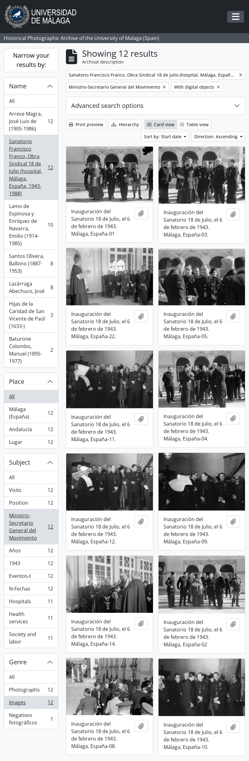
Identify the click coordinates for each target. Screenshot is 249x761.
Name (17, 86)
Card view (160, 124)
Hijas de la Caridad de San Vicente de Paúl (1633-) (31, 315)
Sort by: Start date (163, 136)
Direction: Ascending (216, 136)
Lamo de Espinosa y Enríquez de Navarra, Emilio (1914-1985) (31, 225)
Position (31, 504)
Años (31, 552)
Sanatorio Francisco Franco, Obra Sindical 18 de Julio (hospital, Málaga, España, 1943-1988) (31, 167)
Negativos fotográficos (31, 719)
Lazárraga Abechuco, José (31, 287)
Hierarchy (125, 124)
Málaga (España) (31, 413)
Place (16, 381)
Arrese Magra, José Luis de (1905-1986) (31, 121)
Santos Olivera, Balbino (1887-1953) (31, 263)
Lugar (31, 443)
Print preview (86, 124)
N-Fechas (31, 590)
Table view (194, 124)
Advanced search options (107, 105)
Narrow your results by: (31, 60)
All (12, 101)
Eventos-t (31, 577)
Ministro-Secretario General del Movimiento (31, 526)
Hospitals (31, 603)
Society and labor (31, 638)
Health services (31, 618)
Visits (31, 491)
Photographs (31, 691)
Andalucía (31, 431)
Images (31, 704)
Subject (19, 462)
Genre (18, 662)
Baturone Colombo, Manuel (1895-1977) (31, 350)
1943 (31, 565)
